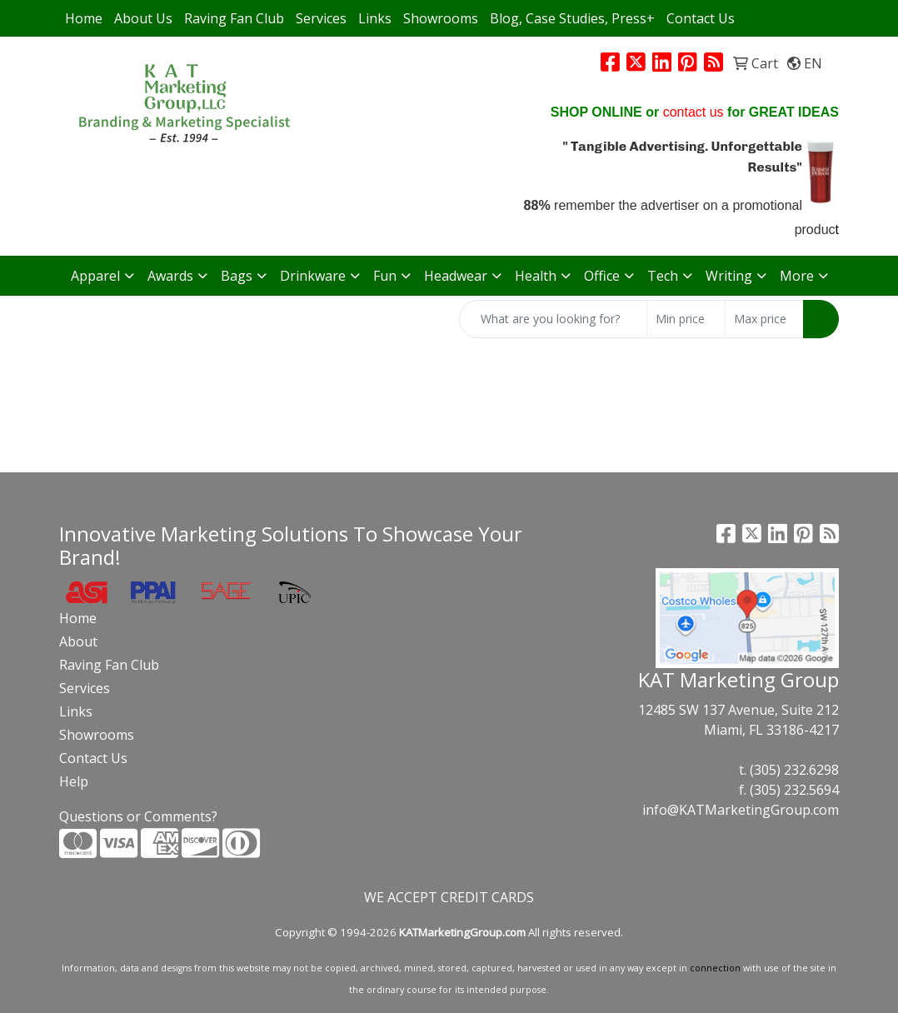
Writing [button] (729, 276)
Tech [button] (662, 276)
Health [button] (535, 276)
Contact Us (700, 18)
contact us (693, 112)
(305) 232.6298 (794, 770)
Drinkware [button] (313, 276)
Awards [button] (170, 276)
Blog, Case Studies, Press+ (572, 18)
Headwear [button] (455, 276)
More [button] (797, 276)
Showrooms (440, 18)
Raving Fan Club (234, 18)
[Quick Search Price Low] (686, 319)
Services (321, 18)
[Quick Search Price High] (764, 319)
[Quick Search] (553, 319)
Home (83, 18)
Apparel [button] (95, 276)
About (78, 641)
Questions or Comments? (138, 816)
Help (73, 781)
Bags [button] (236, 276)
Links (375, 18)
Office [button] (602, 276)
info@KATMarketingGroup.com (740, 810)
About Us (143, 18)
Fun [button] (385, 276)
